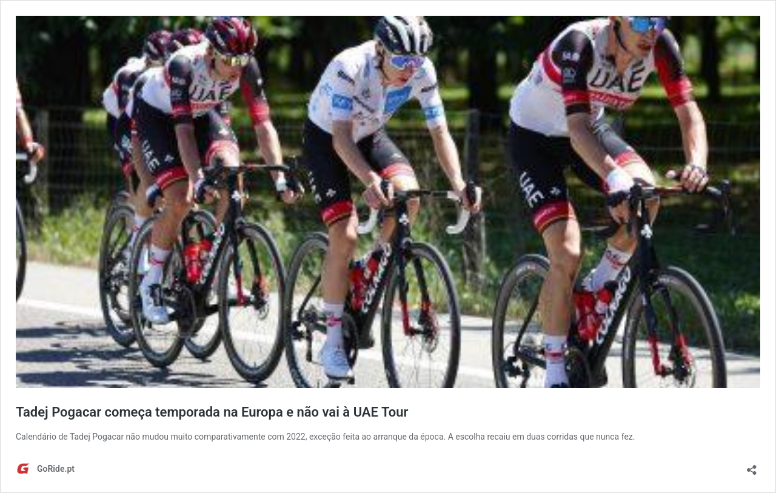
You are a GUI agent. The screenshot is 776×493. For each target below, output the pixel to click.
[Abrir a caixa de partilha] (751, 466)
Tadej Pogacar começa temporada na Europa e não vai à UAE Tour (212, 412)
